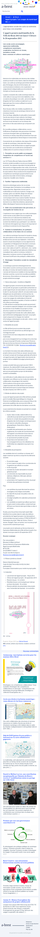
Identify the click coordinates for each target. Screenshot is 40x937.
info (4, 646)
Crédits (28, 927)
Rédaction (29, 922)
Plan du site (29, 929)
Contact (26, 4)
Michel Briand (23, 641)
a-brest (6, 6)
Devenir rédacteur (29, 7)
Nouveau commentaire (31, 651)
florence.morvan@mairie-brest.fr (13, 555)
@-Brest (16, 17)
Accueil (7, 17)
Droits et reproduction (32, 923)
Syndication (29, 925)
